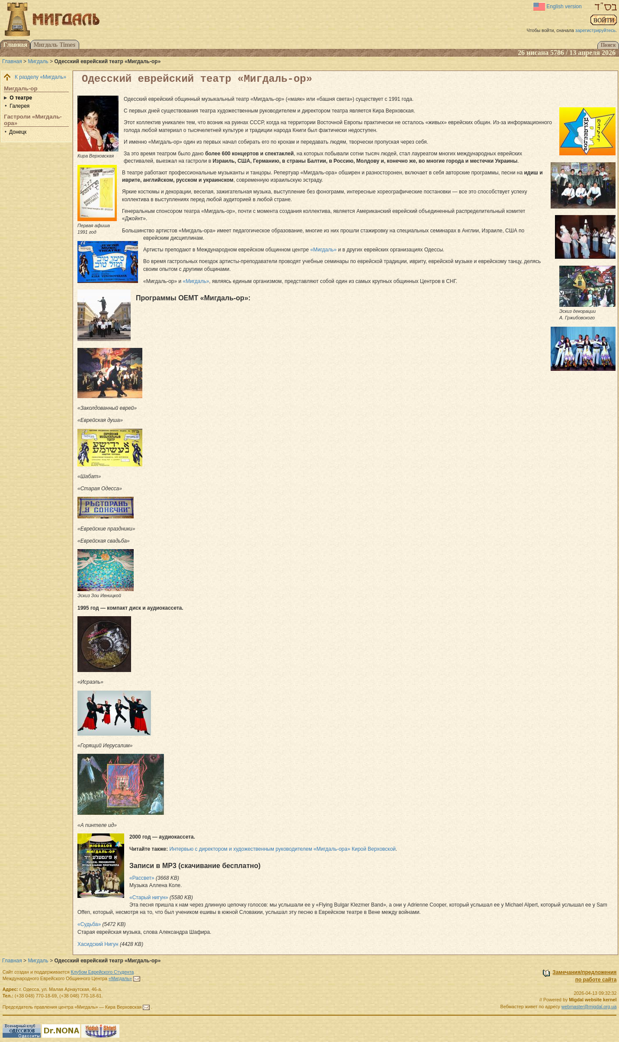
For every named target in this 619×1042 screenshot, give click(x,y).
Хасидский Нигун (98, 944)
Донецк (17, 132)
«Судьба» (89, 924)
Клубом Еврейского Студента (102, 971)
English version (563, 6)
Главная (12, 61)
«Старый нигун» (148, 897)
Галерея (19, 106)
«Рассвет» (141, 878)
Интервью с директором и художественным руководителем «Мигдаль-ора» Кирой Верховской (283, 849)
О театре (21, 98)
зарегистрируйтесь (595, 30)
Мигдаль (38, 61)
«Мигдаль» (323, 250)
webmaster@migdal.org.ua (589, 1006)
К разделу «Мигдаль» (40, 77)
